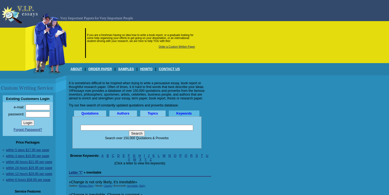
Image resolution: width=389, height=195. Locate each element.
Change (108, 185)
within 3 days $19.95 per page (27, 156)
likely (142, 185)
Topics (153, 113)
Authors (123, 113)
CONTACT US (169, 69)
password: (16, 114)
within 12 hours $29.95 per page (29, 174)
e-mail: (19, 107)
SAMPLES (126, 69)
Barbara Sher (86, 185)
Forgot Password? (28, 130)
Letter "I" (76, 172)
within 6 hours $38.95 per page (28, 180)
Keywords (184, 113)
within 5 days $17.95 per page (27, 150)
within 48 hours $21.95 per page (29, 162)
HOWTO (146, 69)
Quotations (90, 113)
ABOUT (76, 69)
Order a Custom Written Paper (177, 46)
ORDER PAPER (100, 69)
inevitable (132, 185)
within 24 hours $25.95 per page (29, 168)
